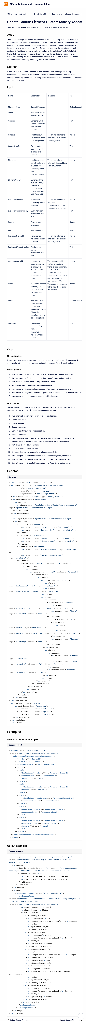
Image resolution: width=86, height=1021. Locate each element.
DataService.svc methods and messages (66, 14)
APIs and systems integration (17, 14)
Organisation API (40, 14)
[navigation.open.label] (81, 1016)
